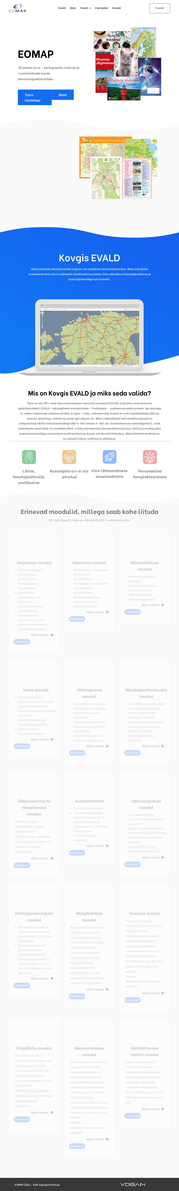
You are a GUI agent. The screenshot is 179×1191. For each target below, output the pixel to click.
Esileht (62, 8)
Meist (73, 8)
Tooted (84, 8)
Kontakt (116, 8)
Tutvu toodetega (32, 97)
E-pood (160, 8)
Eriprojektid (101, 8)
